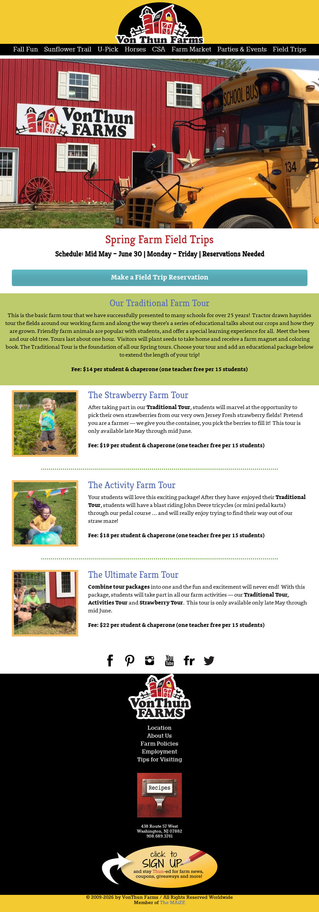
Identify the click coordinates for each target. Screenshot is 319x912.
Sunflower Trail (67, 49)
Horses (135, 49)
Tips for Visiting (159, 760)
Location (159, 728)
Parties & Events (242, 49)
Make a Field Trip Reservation (159, 278)
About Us (159, 736)
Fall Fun (25, 49)
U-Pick (108, 49)
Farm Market (191, 49)
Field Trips (289, 49)
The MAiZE (172, 903)
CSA (158, 49)
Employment (159, 752)
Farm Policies (159, 744)
